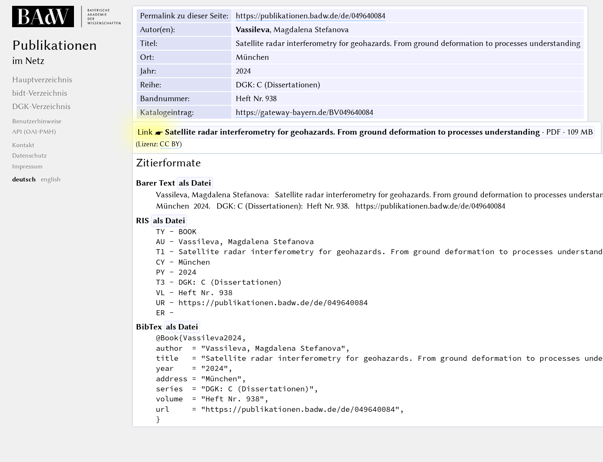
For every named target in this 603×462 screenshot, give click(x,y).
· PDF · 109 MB (365, 132)
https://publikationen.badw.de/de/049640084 (310, 15)
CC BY (170, 144)
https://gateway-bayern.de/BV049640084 (304, 112)
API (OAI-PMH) (34, 131)
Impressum (27, 166)
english (51, 179)
